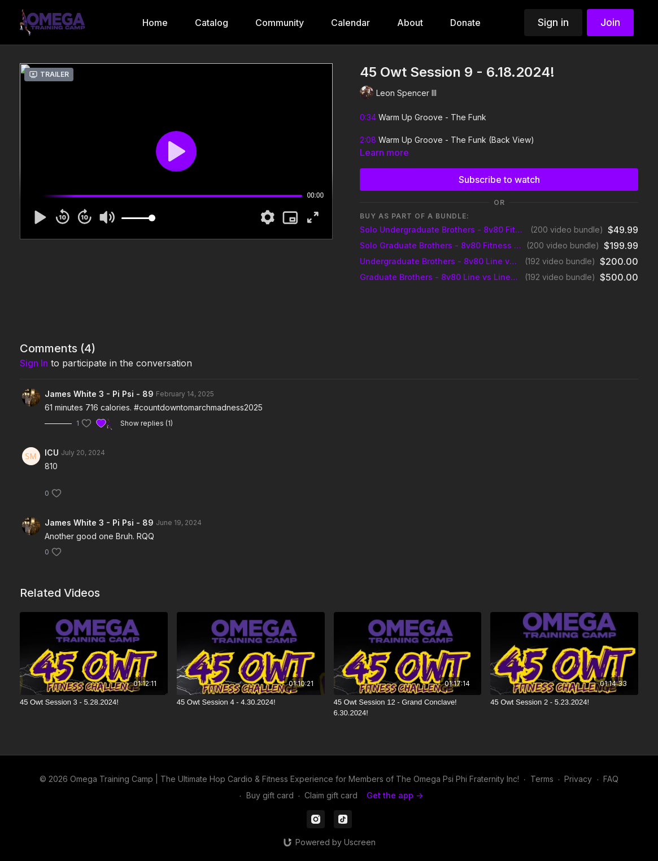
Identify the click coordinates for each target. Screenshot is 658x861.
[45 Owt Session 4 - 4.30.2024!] (251, 702)
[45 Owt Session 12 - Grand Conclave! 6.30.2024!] (408, 708)
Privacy (578, 779)
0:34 (368, 117)
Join (610, 22)
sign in (34, 363)
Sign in (553, 22)
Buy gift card (270, 795)
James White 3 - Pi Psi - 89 (99, 394)
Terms (542, 779)
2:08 (368, 140)
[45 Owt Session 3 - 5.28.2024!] (94, 702)
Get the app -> (395, 795)
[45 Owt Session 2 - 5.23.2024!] (564, 702)
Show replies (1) (146, 423)
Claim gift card (331, 795)
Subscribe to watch (499, 179)
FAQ (610, 779)
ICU (52, 452)
